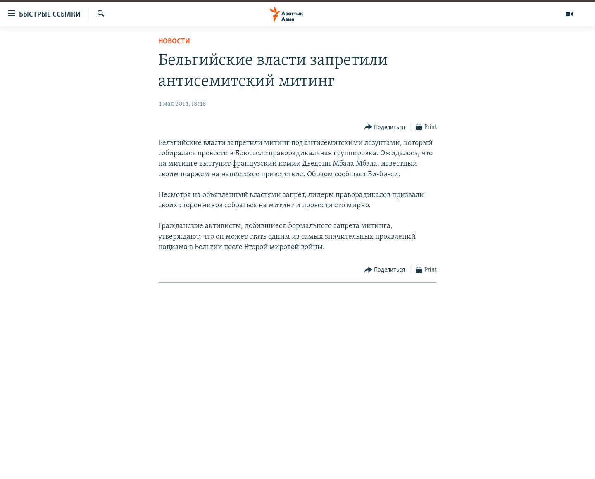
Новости (174, 41)
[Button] (384, 127)
